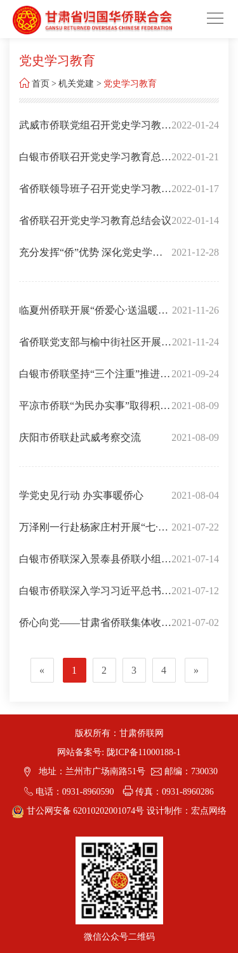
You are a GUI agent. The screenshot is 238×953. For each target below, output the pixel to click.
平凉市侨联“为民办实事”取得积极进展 (94, 411)
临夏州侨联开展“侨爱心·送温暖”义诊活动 (90, 315)
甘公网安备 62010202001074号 (79, 811)
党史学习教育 (130, 83)
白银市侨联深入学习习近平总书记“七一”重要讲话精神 (95, 596)
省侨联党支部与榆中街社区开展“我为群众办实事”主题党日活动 (90, 347)
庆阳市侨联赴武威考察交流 (80, 437)
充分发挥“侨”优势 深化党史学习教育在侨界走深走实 (90, 257)
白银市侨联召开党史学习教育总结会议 (95, 162)
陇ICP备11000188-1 (144, 752)
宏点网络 (209, 811)
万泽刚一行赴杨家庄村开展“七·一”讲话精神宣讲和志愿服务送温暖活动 (92, 532)
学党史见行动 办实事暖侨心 (81, 495)
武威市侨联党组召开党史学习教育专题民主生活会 (95, 130)
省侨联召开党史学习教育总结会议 (95, 220)
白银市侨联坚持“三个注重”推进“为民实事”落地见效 (89, 379)
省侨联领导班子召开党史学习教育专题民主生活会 (95, 194)
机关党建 (76, 83)
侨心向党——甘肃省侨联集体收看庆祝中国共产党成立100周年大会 (95, 628)
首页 (41, 83)
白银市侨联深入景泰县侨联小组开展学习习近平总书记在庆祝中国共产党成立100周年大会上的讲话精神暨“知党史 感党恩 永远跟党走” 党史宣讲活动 (95, 564)
